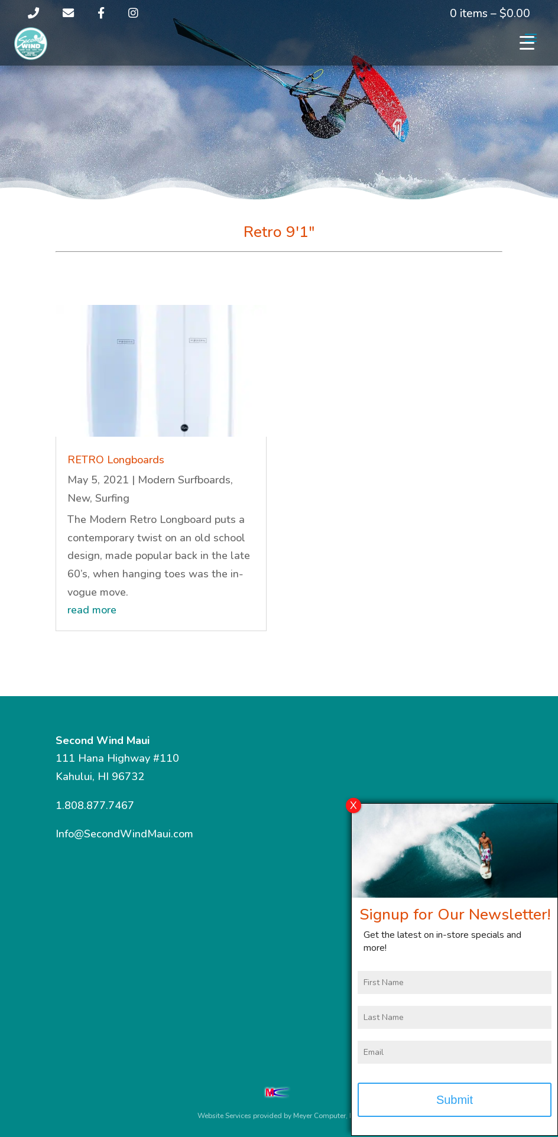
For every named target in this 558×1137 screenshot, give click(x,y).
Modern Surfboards (184, 480)
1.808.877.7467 (95, 805)
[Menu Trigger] (527, 43)
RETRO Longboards (115, 460)
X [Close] (353, 810)
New (78, 498)
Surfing (112, 498)
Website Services (224, 1115)
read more (91, 610)
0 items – (490, 13)
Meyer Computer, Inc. (327, 1115)
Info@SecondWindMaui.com (124, 834)
